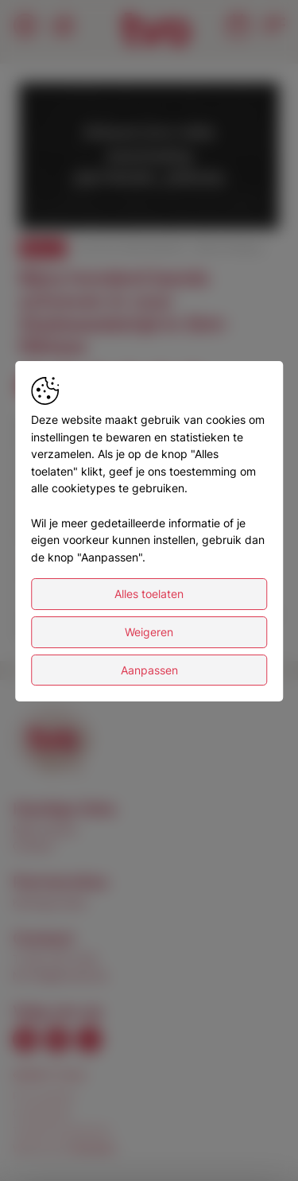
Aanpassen (149, 670)
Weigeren (149, 632)
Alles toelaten (149, 593)
